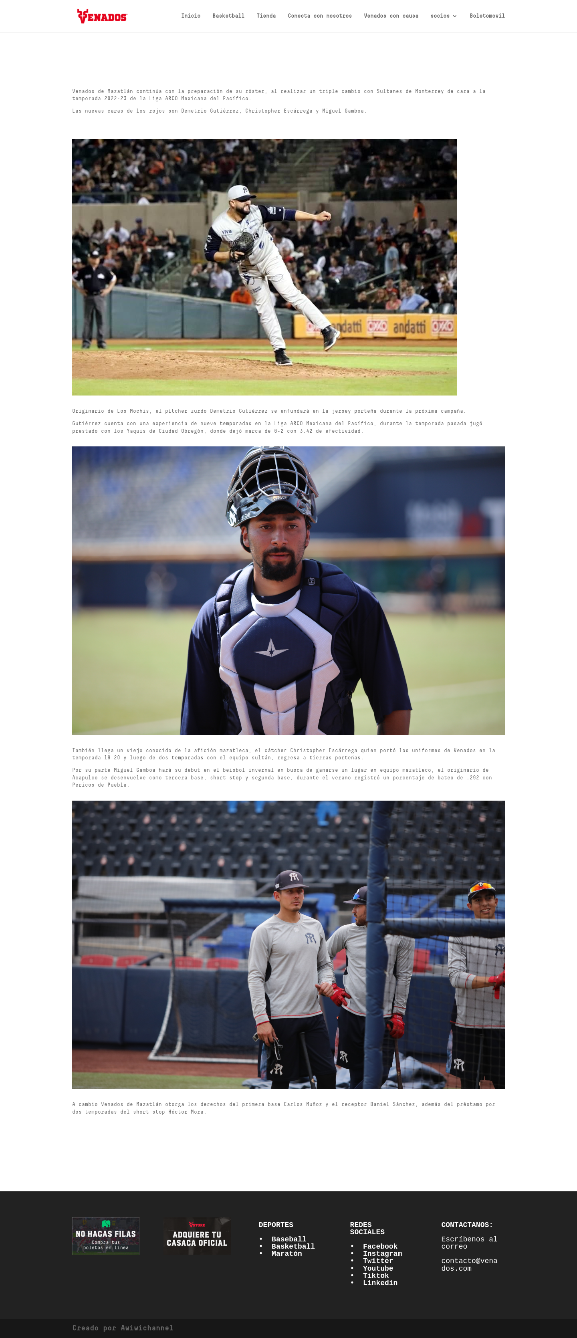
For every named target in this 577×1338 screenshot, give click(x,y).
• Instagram (376, 1254)
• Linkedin (374, 1283)
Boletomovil (487, 16)
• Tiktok (369, 1276)
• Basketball (287, 1247)
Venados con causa (391, 16)
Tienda (266, 16)
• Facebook (374, 1247)
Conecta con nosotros (320, 16)
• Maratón (280, 1254)
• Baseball (283, 1239)
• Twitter (371, 1261)
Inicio (190, 16)
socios (440, 16)
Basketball (228, 16)
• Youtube (371, 1269)
